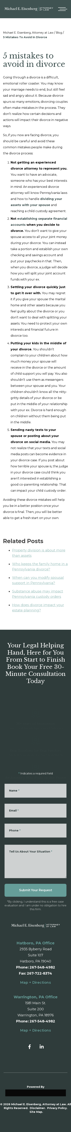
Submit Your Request (35, 890)
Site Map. (36, 1112)
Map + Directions (35, 982)
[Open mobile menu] (62, 9)
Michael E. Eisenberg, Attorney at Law (28, 32)
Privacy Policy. (57, 1108)
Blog (59, 32)
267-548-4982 (42, 967)
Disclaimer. (38, 1108)
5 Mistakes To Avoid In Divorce (25, 37)
